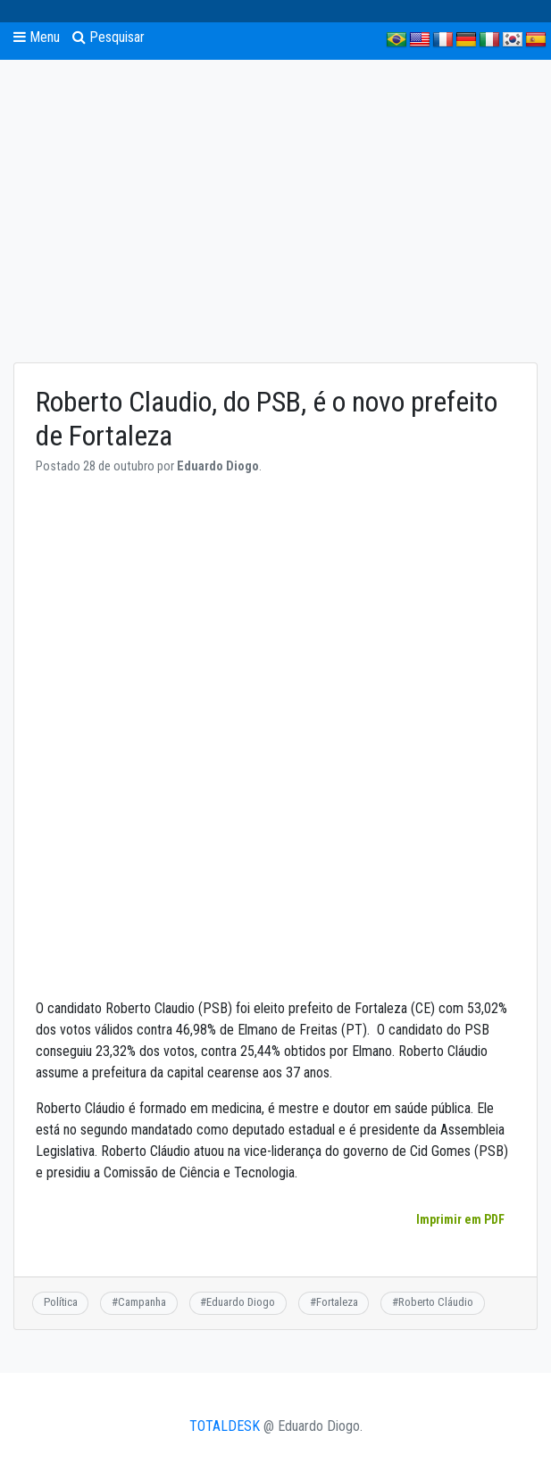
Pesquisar (108, 37)
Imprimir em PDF (460, 1219)
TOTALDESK (224, 1426)
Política (61, 1302)
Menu (36, 37)
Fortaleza (337, 1302)
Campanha (142, 1302)
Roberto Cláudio (435, 1302)
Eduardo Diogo (240, 1302)
